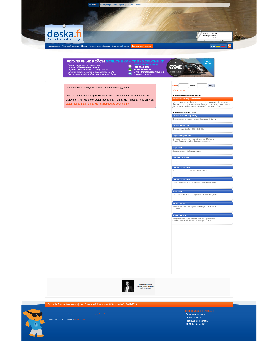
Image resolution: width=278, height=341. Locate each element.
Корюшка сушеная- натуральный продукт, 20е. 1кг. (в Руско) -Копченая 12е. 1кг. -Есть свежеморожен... (193, 140)
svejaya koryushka (182, 157)
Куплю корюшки (181, 125)
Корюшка (177, 147)
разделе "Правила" (80, 319)
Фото (115, 4)
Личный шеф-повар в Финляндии (187, 99)
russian (93, 4)
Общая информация (196, 314)
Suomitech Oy (118, 304)
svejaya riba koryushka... (182, 161)
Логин (174, 86)
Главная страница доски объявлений (64, 33)
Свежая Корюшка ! (182, 167)
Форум (102, 4)
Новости (129, 4)
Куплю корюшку (181, 203)
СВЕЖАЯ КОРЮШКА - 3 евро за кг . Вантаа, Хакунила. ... (195, 196)
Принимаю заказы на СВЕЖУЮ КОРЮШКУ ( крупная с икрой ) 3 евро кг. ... (197, 172)
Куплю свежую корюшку (185, 116)
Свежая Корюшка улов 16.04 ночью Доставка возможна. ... (194, 184)
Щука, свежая (179, 215)
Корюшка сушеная (182, 135)
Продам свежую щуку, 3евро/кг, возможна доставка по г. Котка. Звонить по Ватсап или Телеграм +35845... (194, 220)
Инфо (108, 4)
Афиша (121, 4)
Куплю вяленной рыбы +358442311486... (188, 129)
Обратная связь (194, 317)
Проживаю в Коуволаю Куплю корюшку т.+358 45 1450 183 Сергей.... (195, 208)
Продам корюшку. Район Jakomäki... (187, 151)
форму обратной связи (101, 314)
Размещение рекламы (197, 321)
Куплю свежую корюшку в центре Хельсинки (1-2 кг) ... (194, 119)
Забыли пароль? (179, 90)
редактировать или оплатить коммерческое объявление (98, 103)
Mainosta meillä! (195, 324)
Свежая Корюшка (181, 179)
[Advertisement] (199, 248)
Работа (138, 4)
